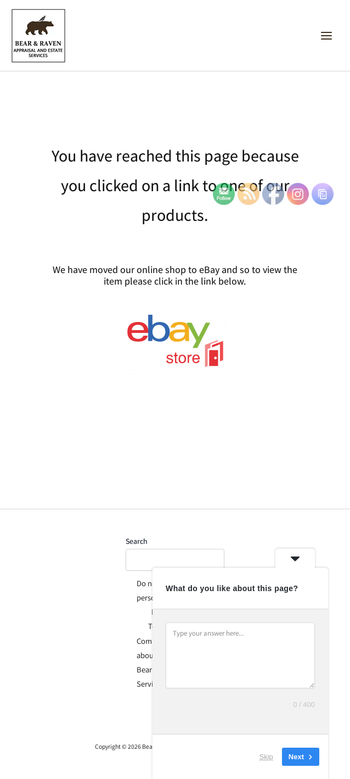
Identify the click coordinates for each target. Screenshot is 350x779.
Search (137, 541)
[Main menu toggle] (326, 35)
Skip (266, 757)
